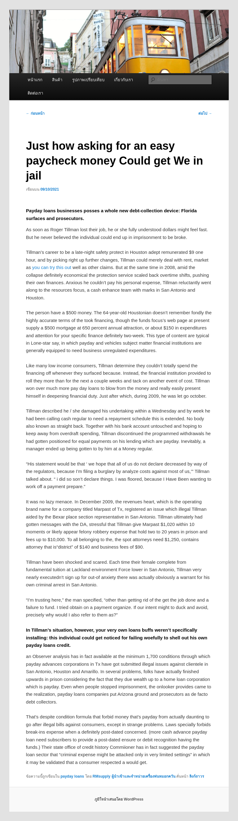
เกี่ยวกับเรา (123, 79)
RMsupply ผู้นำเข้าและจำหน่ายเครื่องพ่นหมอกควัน (134, 776)
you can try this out (51, 267)
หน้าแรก (35, 79)
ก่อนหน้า (35, 113)
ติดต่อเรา (35, 93)
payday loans (72, 776)
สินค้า (57, 79)
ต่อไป (205, 113)
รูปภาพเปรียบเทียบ (88, 79)
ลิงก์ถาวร (196, 776)
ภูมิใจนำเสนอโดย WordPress (119, 799)
